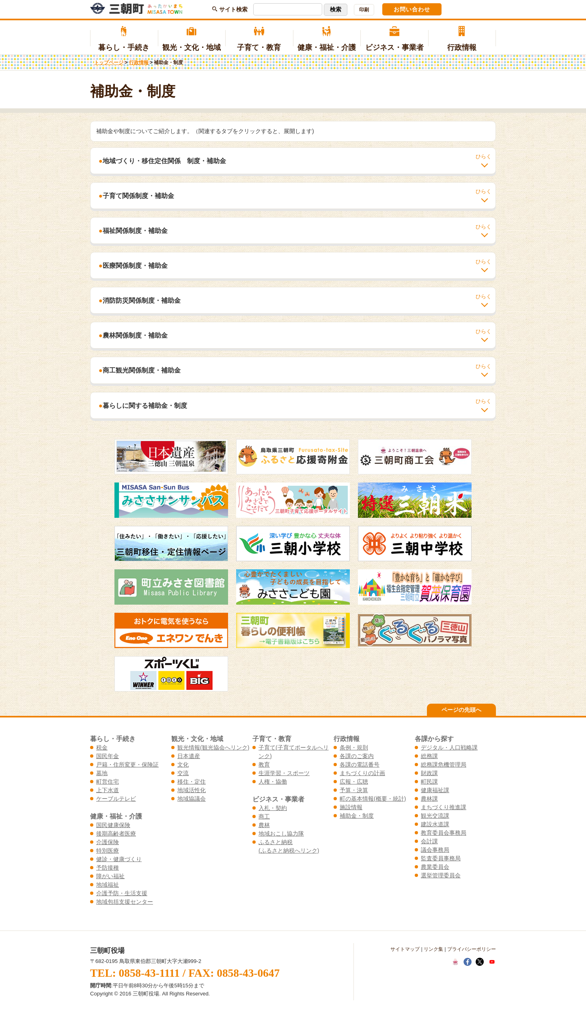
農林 (264, 825)
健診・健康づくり (119, 859)
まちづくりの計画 (362, 773)
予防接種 (107, 867)
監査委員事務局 (441, 858)
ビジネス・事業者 (394, 39)
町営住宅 (107, 781)
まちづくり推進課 (443, 807)
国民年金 (107, 756)
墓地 (102, 773)
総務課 (429, 756)
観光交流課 (435, 815)
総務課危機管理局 (443, 764)
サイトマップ (405, 949)
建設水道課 (435, 824)
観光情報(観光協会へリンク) (213, 747)
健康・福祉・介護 (327, 39)
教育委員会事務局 (443, 832)
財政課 (429, 773)
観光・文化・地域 (192, 39)
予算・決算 (354, 790)
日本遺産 (188, 756)
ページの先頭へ (461, 710)
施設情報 (351, 807)
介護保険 (107, 842)
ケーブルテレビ (116, 798)
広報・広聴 (354, 781)
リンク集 (433, 949)
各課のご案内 (357, 756)
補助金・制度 (357, 815)
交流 (183, 773)
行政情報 (462, 39)
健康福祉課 (435, 790)
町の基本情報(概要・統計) (373, 798)
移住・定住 (191, 781)
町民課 (429, 781)
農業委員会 (435, 867)
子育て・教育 (259, 39)
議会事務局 (435, 850)
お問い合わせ (412, 9)
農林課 (429, 798)
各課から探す (434, 738)
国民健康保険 (113, 825)
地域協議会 (191, 798)
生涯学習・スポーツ (284, 773)
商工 (264, 816)
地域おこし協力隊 (281, 833)
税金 (102, 747)
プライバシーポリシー (471, 949)
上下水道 (107, 790)
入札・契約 (273, 808)
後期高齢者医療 (116, 833)
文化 (183, 764)
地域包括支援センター (124, 901)
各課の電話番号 (359, 764)
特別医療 (107, 850)
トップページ (108, 62)
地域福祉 (107, 884)
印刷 (364, 10)
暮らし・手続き (124, 39)
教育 (264, 764)
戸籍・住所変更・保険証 (127, 764)
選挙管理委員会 (441, 875)
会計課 (429, 841)
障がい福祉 (110, 876)
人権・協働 (273, 781)
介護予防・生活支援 (121, 893)
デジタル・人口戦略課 (449, 747)
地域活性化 (191, 790)
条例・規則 (354, 747)
